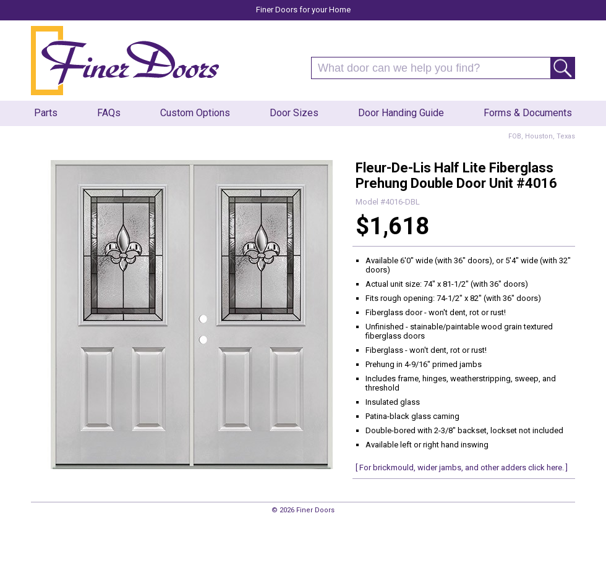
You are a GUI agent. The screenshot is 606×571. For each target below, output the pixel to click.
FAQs (109, 113)
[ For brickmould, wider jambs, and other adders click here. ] (462, 467)
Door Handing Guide (401, 113)
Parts (46, 113)
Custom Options (195, 113)
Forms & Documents (528, 113)
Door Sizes (294, 113)
